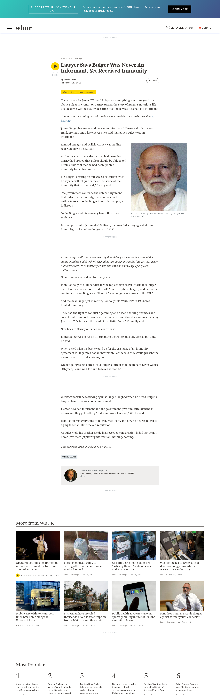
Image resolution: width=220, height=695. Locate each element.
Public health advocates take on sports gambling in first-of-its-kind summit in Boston (133, 617)
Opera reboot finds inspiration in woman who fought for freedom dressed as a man (37, 566)
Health (163, 575)
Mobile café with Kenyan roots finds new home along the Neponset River (35, 617)
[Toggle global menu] (9, 28)
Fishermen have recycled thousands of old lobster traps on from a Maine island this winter (85, 617)
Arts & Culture (28, 575)
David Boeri (70, 79)
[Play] (18, 575)
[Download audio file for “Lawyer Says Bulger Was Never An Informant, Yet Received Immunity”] (53, 72)
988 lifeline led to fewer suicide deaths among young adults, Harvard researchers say (180, 566)
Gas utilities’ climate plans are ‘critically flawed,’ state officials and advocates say (131, 566)
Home (63, 59)
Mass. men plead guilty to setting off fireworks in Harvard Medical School (84, 566)
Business (20, 626)
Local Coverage (75, 59)
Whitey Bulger (69, 457)
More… (83, 476)
